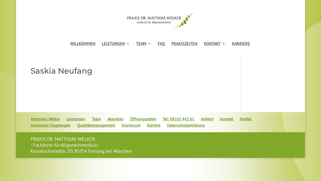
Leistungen (75, 118)
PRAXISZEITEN (184, 44)
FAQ (161, 44)
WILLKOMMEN (82, 44)
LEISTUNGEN (113, 44)
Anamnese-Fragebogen (50, 125)
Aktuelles (115, 118)
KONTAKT (212, 44)
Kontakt (226, 118)
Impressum (131, 125)
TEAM (141, 44)
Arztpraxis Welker (45, 118)
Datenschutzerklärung (186, 125)
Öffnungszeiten (143, 118)
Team (96, 118)
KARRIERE (241, 44)
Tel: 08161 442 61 (178, 118)
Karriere (153, 125)
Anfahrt (207, 118)
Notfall (246, 118)
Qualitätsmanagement (96, 125)
